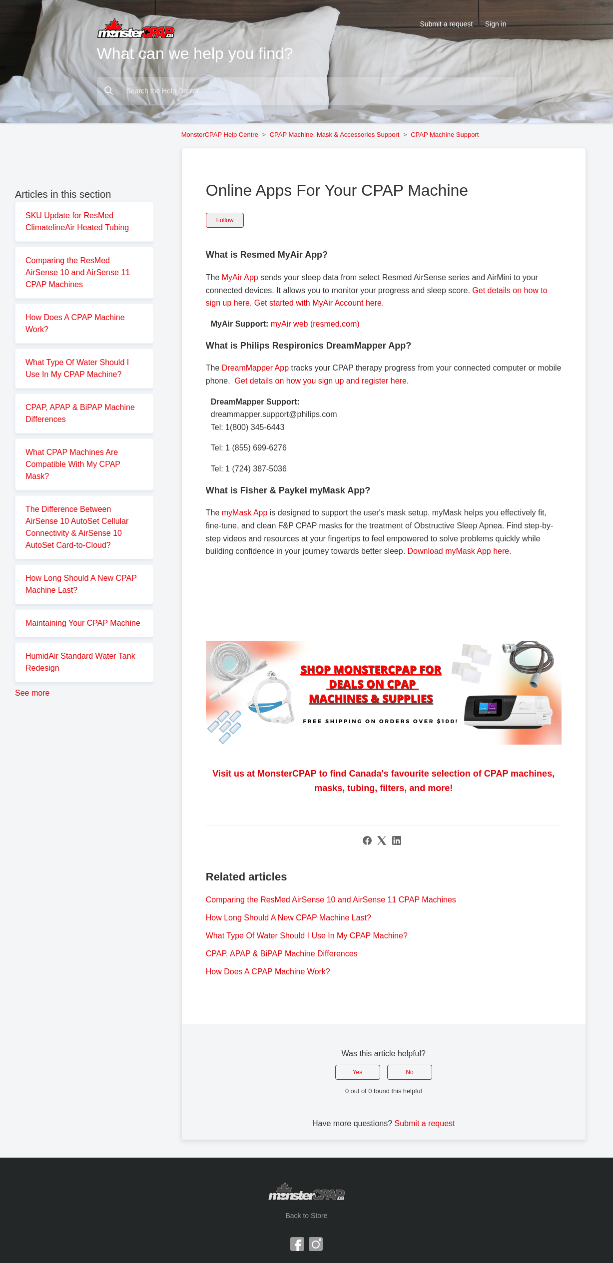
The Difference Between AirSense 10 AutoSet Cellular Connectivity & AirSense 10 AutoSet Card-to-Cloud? (76, 527)
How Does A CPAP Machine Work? (75, 323)
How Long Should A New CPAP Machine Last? (81, 584)
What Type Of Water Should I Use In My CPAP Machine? (77, 368)
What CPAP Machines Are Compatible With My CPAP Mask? (72, 464)
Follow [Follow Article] (225, 220)
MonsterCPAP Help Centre (219, 134)
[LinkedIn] (396, 840)
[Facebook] (367, 840)
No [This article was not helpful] (409, 1072)
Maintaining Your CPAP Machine (82, 623)
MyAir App (241, 277)
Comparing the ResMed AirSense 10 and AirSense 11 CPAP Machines (77, 272)
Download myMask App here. (460, 551)
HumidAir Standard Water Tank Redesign (80, 662)
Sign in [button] (496, 24)
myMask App (245, 512)
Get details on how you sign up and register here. (322, 381)
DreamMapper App (255, 368)
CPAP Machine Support (445, 134)
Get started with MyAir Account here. (319, 303)
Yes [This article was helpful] (358, 1072)
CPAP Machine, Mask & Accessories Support (335, 134)
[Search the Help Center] (307, 91)
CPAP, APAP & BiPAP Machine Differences (80, 413)
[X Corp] (381, 840)
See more (32, 693)
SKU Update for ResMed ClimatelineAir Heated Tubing (77, 221)
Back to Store (306, 1216)
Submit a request (446, 24)
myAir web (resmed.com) (315, 324)
